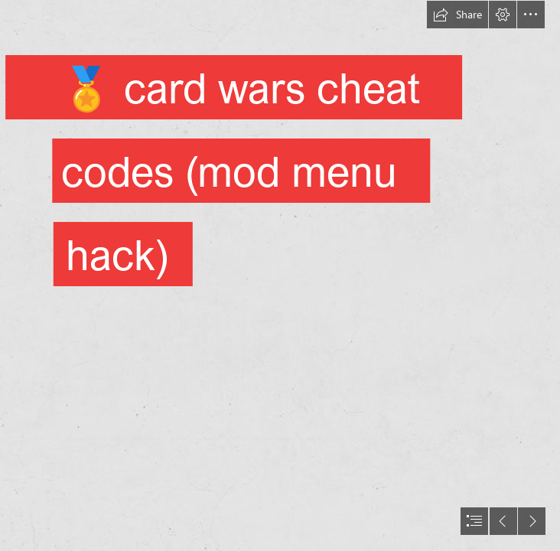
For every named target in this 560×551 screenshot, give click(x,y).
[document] (280, 275)
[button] (457, 14)
